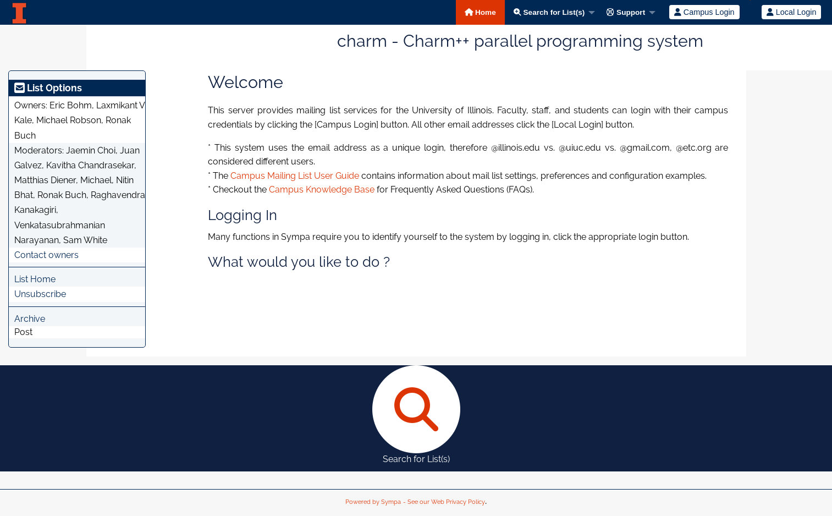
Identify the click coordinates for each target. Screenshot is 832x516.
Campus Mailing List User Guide (294, 176)
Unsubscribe (40, 294)
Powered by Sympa (373, 502)
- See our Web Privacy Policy (444, 502)
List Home (35, 279)
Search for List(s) (549, 12)
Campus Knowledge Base (321, 189)
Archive (29, 319)
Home (480, 12)
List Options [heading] (48, 88)
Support (626, 12)
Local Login (792, 12)
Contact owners (46, 255)
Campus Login (704, 12)
